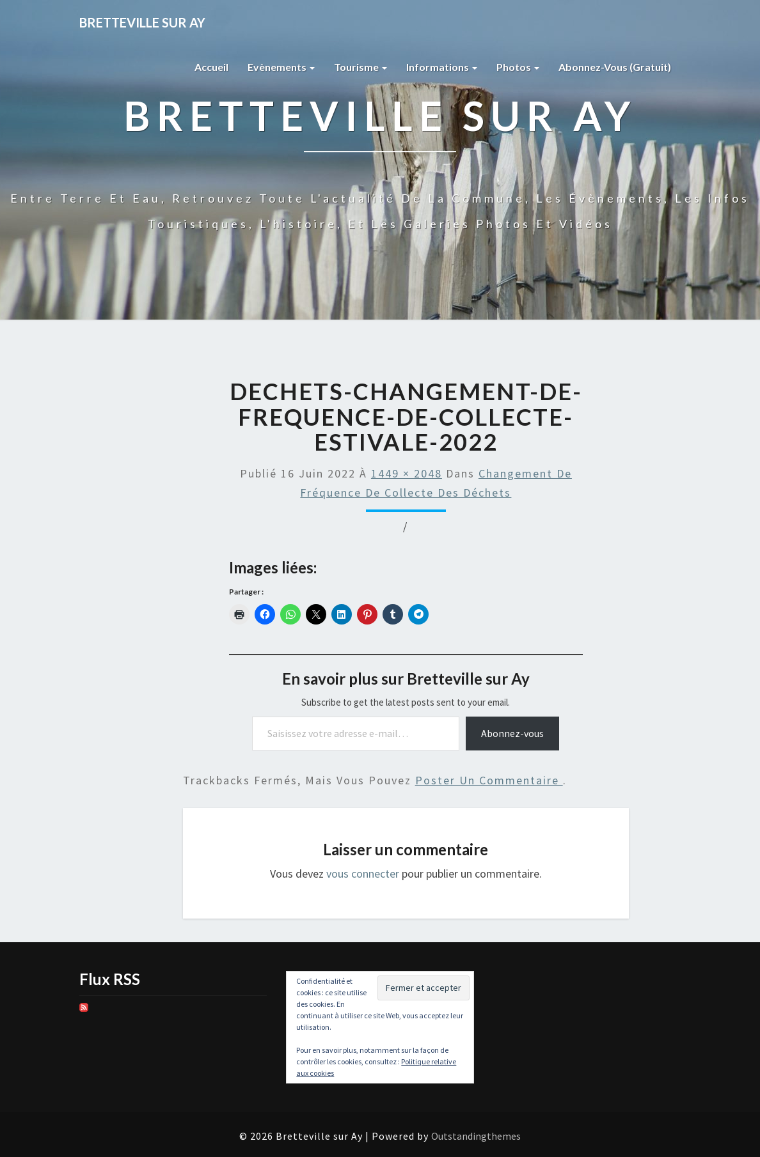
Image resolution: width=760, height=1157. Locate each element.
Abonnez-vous (512, 733)
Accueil (211, 67)
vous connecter (362, 873)
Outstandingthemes (476, 1136)
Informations (441, 67)
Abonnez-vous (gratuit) (614, 67)
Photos (517, 67)
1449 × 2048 (406, 473)
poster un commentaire (489, 780)
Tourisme (360, 67)
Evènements (281, 67)
